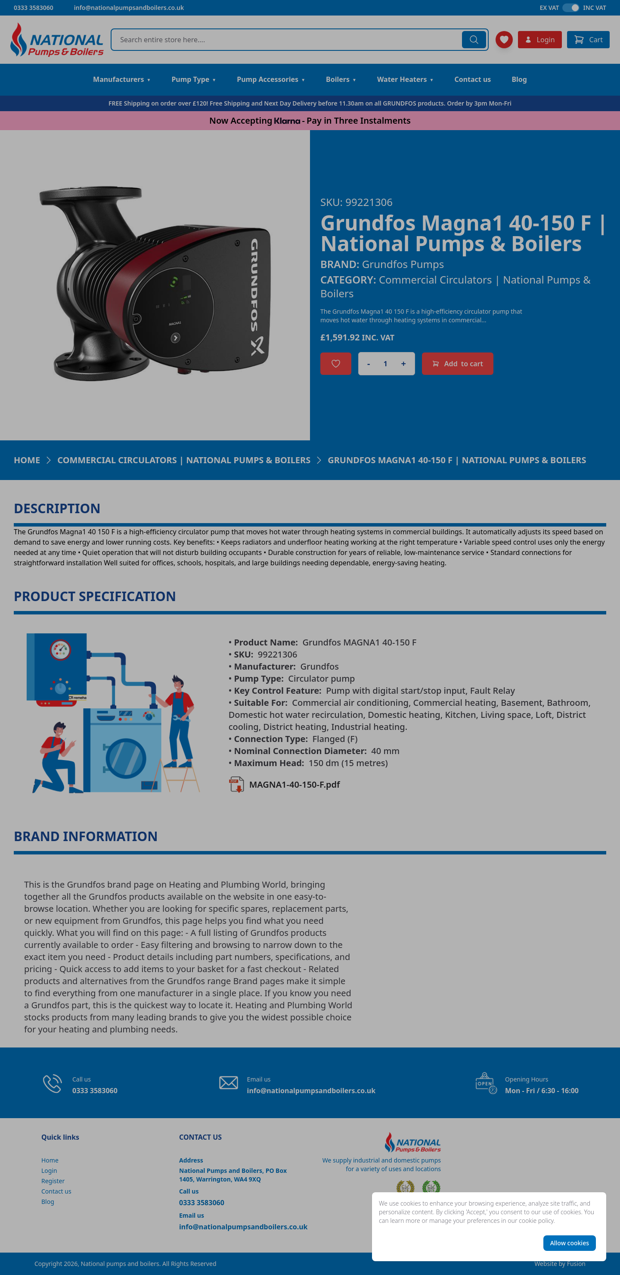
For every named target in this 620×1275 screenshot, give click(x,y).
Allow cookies (569, 1243)
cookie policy (536, 1220)
